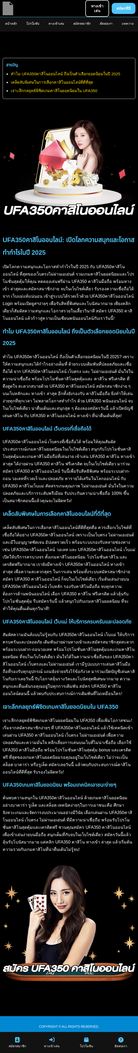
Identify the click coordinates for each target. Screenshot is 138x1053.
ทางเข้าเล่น (56, 24)
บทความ (127, 24)
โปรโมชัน (32, 24)
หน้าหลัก (11, 24)
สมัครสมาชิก (81, 24)
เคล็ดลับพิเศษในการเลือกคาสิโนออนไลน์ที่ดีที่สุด (52, 82)
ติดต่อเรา (106, 24)
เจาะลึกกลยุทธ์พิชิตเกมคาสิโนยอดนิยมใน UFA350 (54, 90)
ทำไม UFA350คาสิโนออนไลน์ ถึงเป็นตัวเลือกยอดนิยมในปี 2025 (65, 74)
